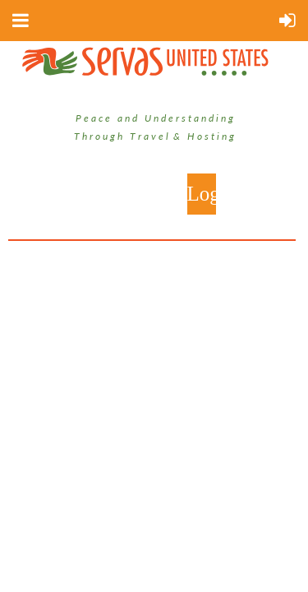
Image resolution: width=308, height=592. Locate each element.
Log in (201, 194)
